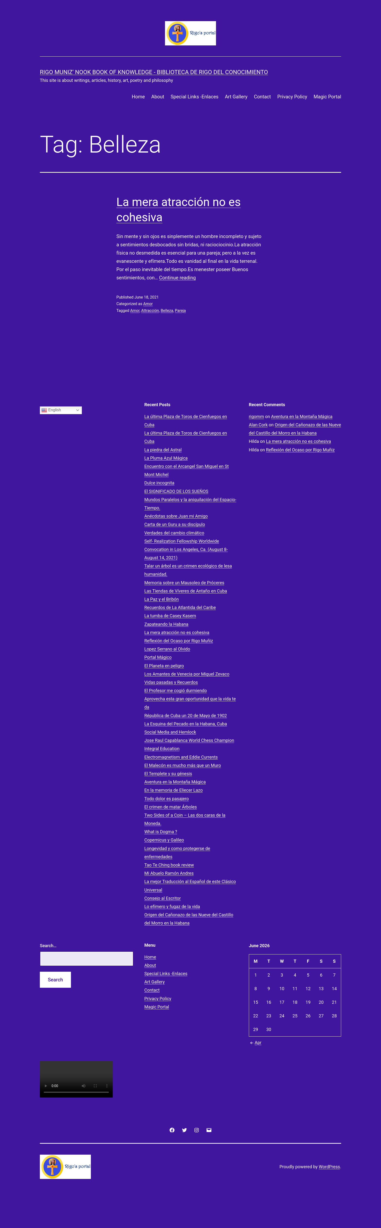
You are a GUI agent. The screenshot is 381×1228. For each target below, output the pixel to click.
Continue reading (177, 278)
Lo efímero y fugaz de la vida (172, 906)
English (51, 410)
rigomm (256, 416)
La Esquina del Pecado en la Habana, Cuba (185, 723)
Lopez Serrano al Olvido (167, 649)
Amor (148, 303)
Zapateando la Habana (166, 624)
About (157, 97)
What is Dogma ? (160, 831)
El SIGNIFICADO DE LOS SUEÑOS (176, 491)
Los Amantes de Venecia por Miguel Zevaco (186, 674)
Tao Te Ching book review (169, 864)
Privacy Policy (292, 97)
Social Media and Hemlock (170, 732)
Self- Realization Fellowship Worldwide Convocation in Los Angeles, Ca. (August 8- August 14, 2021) (186, 549)
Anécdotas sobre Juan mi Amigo (176, 516)
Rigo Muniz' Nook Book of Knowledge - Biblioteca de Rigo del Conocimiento (154, 72)
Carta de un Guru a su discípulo (174, 524)
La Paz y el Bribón (161, 599)
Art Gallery (236, 97)
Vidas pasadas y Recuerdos (171, 682)
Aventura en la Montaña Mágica (175, 781)
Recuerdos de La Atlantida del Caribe (180, 607)
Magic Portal (327, 97)
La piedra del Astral (163, 449)
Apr (255, 1042)
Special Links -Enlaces (194, 97)
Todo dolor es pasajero (166, 798)
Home (138, 97)
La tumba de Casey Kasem (170, 615)
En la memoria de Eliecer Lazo (173, 790)
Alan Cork (258, 424)
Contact (262, 97)
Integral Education (162, 748)
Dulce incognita (159, 482)
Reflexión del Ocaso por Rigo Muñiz (178, 640)
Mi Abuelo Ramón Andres (169, 873)
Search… (48, 945)
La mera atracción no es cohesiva (176, 632)
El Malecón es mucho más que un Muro (182, 765)
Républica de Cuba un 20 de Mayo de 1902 (185, 715)
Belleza (167, 310)
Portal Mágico (158, 657)
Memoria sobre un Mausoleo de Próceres (184, 582)
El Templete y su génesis (168, 773)
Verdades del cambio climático (174, 532)
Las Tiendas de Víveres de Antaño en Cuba (185, 590)
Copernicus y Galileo (164, 839)
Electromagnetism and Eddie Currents (181, 757)
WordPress (329, 1166)
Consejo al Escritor (162, 898)
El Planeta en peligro (164, 665)
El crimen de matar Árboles (170, 806)
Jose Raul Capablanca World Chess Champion (189, 740)
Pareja (180, 310)
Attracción (150, 310)
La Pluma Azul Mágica (166, 458)
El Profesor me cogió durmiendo (175, 690)
